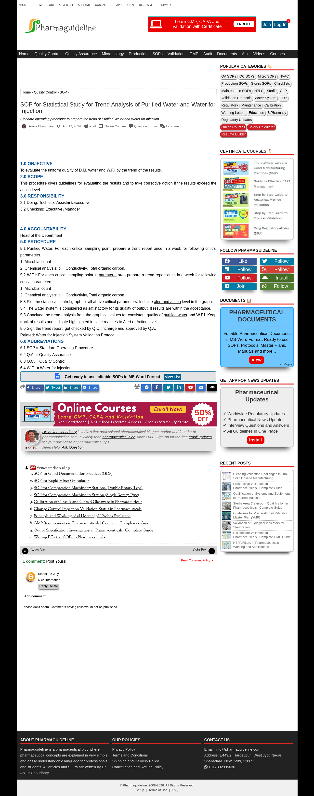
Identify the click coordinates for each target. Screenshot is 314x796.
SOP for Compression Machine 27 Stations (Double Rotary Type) (88, 488)
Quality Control (47, 54)
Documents (227, 54)
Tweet (53, 387)
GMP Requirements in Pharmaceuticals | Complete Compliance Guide (92, 523)
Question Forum (145, 126)
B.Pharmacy (276, 113)
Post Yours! (56, 561)
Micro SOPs (267, 76)
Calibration (272, 105)
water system (46, 308)
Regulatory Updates (237, 120)
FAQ (175, 790)
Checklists (282, 83)
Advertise (66, 4)
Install (275, 277)
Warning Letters (234, 113)
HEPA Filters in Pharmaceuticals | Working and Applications (257, 545)
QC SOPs (246, 76)
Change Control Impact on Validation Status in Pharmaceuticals (88, 509)
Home (24, 54)
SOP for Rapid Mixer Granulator (61, 481)
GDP (283, 98)
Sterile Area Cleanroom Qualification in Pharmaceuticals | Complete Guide (260, 505)
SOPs (157, 54)
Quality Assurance (81, 54)
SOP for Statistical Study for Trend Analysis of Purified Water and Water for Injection (117, 107)
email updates (200, 437)
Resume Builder (234, 134)
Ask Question (73, 447)
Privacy (165, 4)
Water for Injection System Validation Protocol (76, 335)
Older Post (199, 550)
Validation (176, 54)
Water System (265, 98)
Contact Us (103, 4)
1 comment (173, 126)
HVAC (284, 76)
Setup (140, 790)
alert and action (167, 302)
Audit (207, 54)
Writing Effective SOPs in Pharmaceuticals (69, 537)
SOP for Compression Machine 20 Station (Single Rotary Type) (86, 495)
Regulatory (230, 105)
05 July (54, 574)
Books (130, 4)
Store (50, 4)
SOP (63, 92)
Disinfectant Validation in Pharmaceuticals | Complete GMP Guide (262, 535)
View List (172, 377)
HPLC (258, 91)
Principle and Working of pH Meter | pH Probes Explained (82, 516)
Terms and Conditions (130, 755)
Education (256, 113)
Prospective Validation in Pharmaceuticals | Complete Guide (258, 486)
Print (92, 126)
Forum (36, 4)
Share (33, 387)
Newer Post (38, 550)
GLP (283, 91)
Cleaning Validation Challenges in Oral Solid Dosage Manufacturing (260, 476)
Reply (43, 586)
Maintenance (251, 105)
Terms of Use (158, 790)
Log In (280, 24)
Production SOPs (235, 83)
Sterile (272, 91)
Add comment (35, 596)
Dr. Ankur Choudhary (59, 432)
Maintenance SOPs (236, 91)
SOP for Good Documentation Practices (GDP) (73, 474)
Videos (259, 54)
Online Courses (116, 126)
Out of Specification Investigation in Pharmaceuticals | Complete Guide (93, 530)
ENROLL (244, 24)
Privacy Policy (123, 749)
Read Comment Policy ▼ (197, 560)
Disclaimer (147, 4)
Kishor (42, 574)
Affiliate (84, 4)
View (257, 360)
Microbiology (113, 54)
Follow (275, 261)
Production (138, 54)
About (23, 4)
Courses (277, 54)
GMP (193, 54)
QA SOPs (229, 76)
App (119, 4)
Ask (245, 54)
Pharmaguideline (135, 785)
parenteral (108, 275)
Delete (53, 586)
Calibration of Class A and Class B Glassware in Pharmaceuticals (88, 502)
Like (236, 261)
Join (267, 24)
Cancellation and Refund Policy (137, 767)
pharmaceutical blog (119, 437)
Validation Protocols (237, 98)
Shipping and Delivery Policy (135, 761)
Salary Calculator (262, 127)
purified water (175, 315)
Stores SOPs (261, 83)
